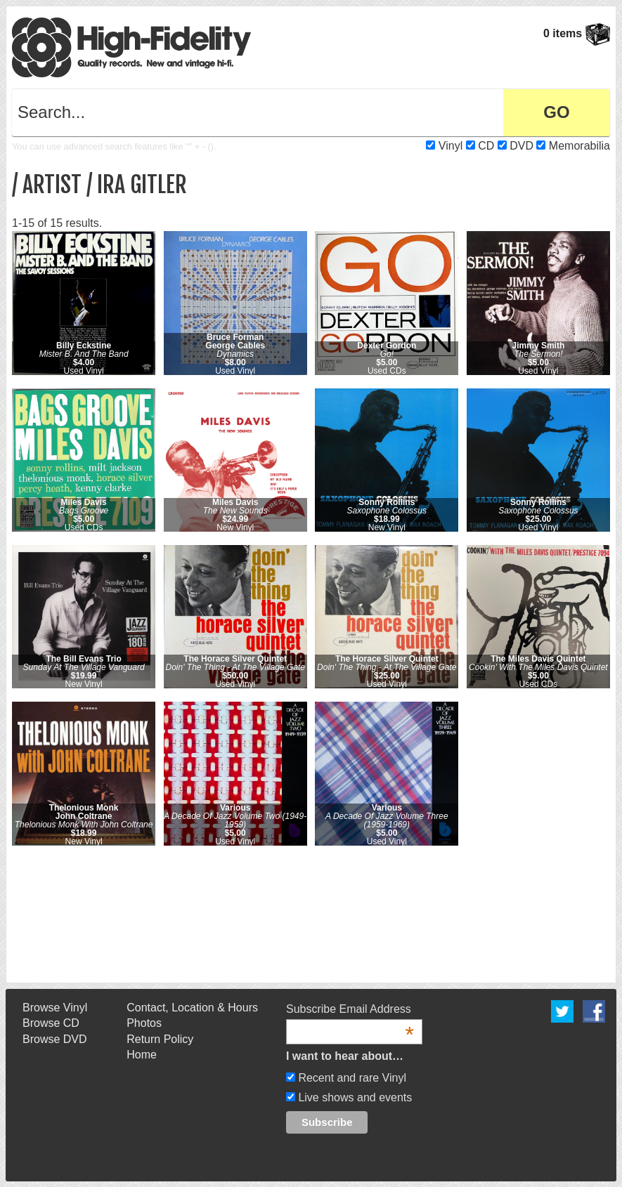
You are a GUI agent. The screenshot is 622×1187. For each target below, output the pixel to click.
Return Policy (160, 1039)
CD (486, 146)
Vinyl (450, 146)
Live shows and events (353, 1097)
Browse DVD (54, 1039)
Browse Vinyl (54, 1008)
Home (142, 1055)
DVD (521, 146)
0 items (576, 33)
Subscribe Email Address (350, 1010)
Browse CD (50, 1023)
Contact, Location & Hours (192, 1008)
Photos (144, 1023)
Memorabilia (579, 146)
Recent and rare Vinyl (350, 1078)
